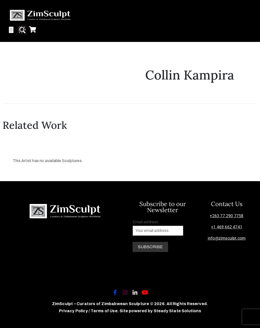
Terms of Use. (105, 311)
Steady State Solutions (177, 311)
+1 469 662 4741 (226, 227)
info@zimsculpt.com (227, 238)
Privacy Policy (74, 311)
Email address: (158, 228)
